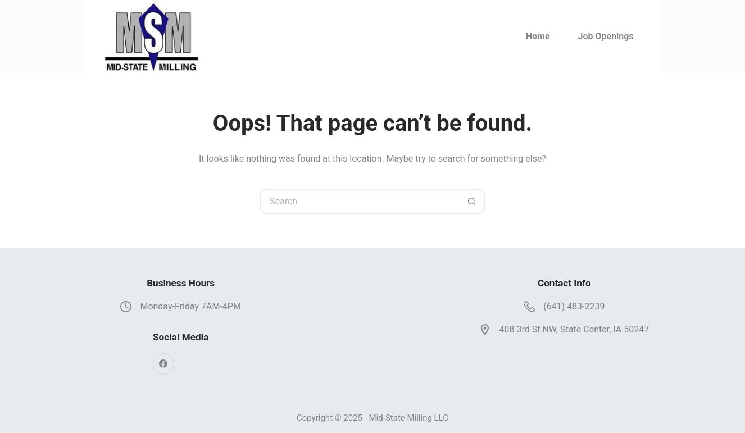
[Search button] (472, 201)
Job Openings (606, 36)
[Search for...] (360, 201)
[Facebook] (163, 364)
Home (538, 36)
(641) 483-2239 (574, 306)
